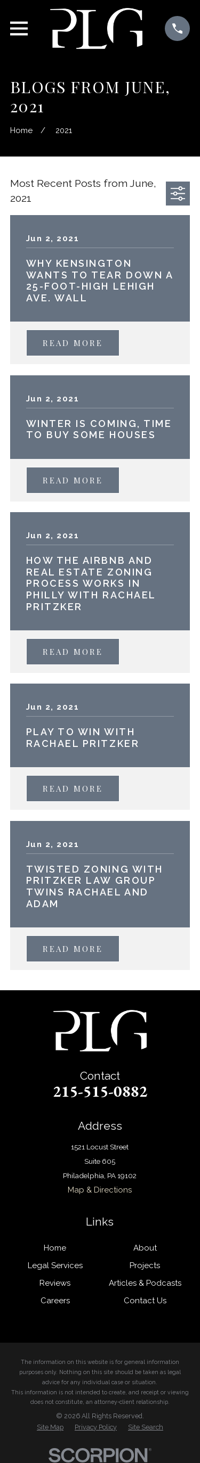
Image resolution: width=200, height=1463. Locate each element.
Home (55, 1248)
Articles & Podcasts (145, 1283)
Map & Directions (100, 1190)
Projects (145, 1265)
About (145, 1248)
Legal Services (55, 1265)
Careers (55, 1300)
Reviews (54, 1283)
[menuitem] (50, 1427)
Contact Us (145, 1300)
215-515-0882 (100, 1091)
